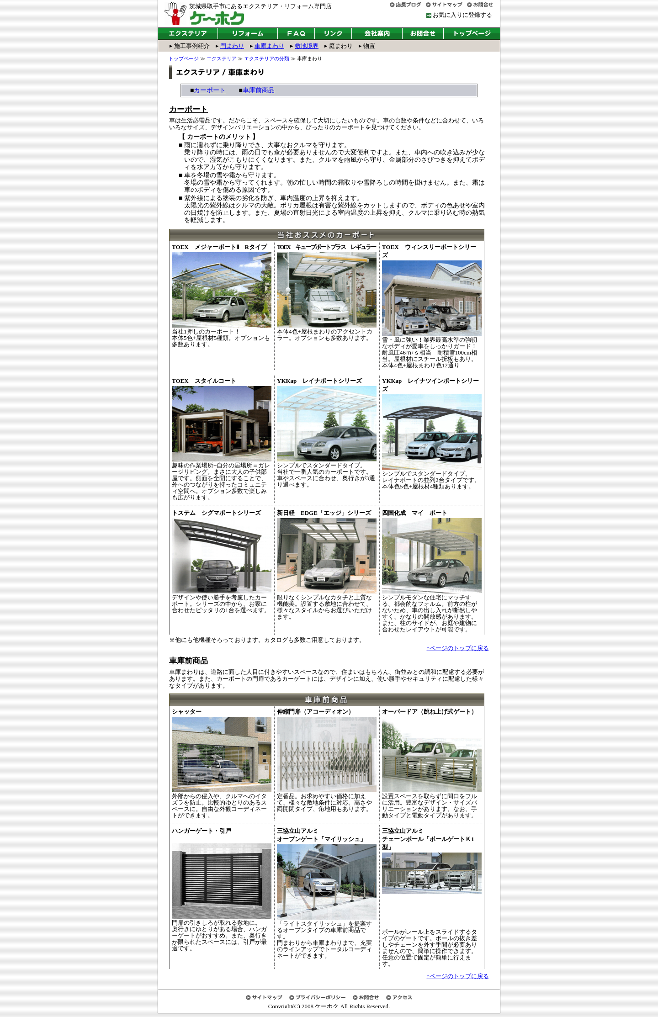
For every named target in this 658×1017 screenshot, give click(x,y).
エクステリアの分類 (266, 58)
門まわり (232, 45)
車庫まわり (269, 45)
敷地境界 (306, 45)
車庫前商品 (259, 90)
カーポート (210, 90)
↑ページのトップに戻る (458, 648)
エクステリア (222, 58)
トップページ (184, 58)
